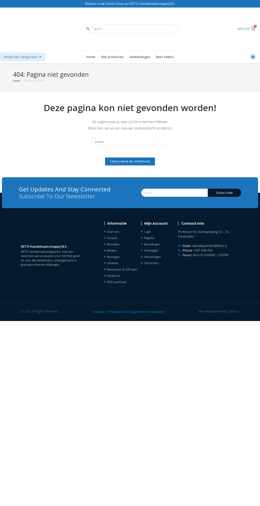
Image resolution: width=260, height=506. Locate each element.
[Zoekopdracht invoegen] (130, 142)
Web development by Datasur (218, 311)
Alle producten (112, 57)
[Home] (16, 80)
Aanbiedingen (139, 57)
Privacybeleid (117, 312)
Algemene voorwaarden (147, 312)
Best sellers (165, 57)
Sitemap (98, 312)
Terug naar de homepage (130, 161)
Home (90, 57)
